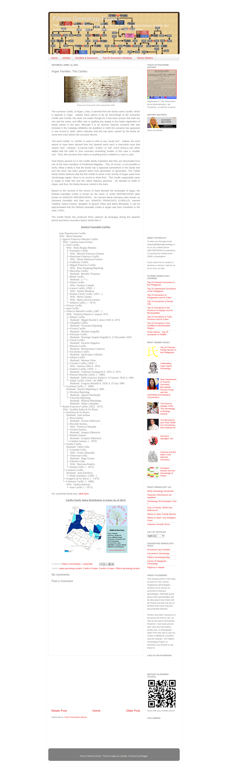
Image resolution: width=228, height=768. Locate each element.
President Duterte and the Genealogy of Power (167, 472)
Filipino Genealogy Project (86, 18)
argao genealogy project (70, 568)
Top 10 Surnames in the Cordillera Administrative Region (158, 325)
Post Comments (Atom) (76, 717)
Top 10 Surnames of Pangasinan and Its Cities (159, 296)
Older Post (133, 710)
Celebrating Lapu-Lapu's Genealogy (166, 366)
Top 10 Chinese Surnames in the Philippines (161, 283)
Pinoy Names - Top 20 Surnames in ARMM (157, 333)
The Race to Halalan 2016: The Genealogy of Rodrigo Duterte (167, 408)
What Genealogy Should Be (160, 491)
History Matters (145, 57)
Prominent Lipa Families (158, 549)
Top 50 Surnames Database (117, 57)
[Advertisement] (95, 682)
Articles (66, 57)
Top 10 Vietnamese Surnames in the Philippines (161, 289)
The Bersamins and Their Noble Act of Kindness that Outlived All (167, 424)
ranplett (123, 756)
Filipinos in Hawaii (155, 567)
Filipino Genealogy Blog (158, 557)
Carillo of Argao (90, 568)
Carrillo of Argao (106, 568)
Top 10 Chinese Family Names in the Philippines (168, 350)
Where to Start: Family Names (161, 514)
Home (54, 57)
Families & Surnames (86, 57)
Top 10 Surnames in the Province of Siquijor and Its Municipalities (160, 310)
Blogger (144, 756)
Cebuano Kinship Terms (158, 524)
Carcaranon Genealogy (158, 553)
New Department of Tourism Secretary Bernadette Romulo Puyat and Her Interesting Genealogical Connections (161, 388)
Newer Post (59, 710)
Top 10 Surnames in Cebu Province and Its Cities (159, 318)
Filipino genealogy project (128, 568)
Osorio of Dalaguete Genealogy (156, 562)
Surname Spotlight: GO (166, 437)
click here (84, 493)
